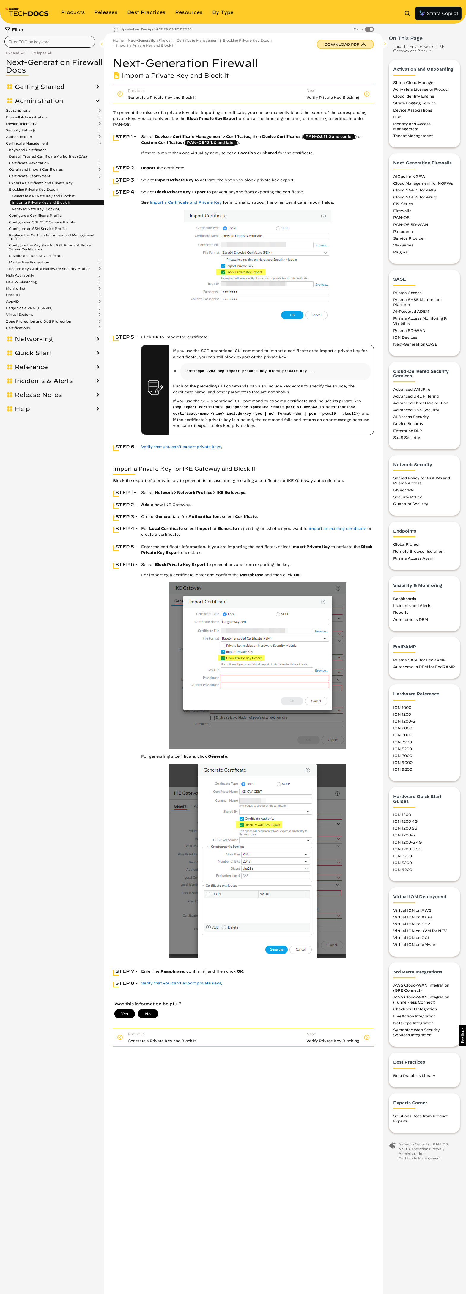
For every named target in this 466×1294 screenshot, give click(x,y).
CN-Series (403, 204)
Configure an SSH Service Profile (38, 228)
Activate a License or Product (421, 89)
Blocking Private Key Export (34, 189)
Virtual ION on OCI (411, 937)
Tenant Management (413, 136)
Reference (31, 367)
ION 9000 (403, 762)
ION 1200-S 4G (407, 842)
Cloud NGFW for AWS (414, 190)
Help (22, 409)
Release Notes (38, 395)
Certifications (18, 328)
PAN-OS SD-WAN (410, 224)
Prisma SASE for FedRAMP (419, 660)
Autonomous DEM (410, 619)
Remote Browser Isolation (418, 551)
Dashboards (404, 598)
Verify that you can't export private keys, (181, 447)
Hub (397, 117)
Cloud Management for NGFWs (423, 183)
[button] (462, 1035)
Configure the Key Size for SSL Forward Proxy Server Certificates (50, 247)
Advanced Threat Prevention (420, 403)
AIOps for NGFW (409, 176)
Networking (34, 339)
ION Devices (405, 337)
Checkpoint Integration (415, 1009)
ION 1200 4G (405, 821)
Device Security (408, 423)
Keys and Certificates (27, 150)
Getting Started (39, 87)
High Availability (20, 275)
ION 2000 (402, 728)
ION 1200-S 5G (407, 849)
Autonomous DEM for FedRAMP (424, 667)
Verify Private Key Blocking (36, 209)
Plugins (400, 252)
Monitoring (15, 288)
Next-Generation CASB (415, 344)
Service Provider (409, 238)
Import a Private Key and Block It (41, 202)
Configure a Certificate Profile (35, 215)
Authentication (19, 137)
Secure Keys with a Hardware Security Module (49, 269)
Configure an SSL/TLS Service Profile (42, 222)
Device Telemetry (21, 123)
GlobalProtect (406, 544)
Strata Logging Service (414, 103)
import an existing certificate (337, 528)
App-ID (12, 301)
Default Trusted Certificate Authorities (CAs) (48, 156)
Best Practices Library (414, 1075)
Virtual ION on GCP (411, 924)
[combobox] (49, 42)
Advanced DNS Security (416, 410)
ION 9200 (402, 769)
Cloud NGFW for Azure (415, 197)
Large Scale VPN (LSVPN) (29, 308)
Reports (400, 612)
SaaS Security (406, 437)
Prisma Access (407, 292)
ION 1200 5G (405, 828)
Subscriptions (18, 110)
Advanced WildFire (411, 389)
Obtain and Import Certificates (36, 169)
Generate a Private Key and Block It (43, 196)
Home (118, 40)
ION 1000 (402, 707)
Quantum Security (410, 504)
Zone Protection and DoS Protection (38, 321)
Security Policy (407, 497)
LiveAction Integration (414, 1016)
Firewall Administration (26, 117)
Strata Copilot (438, 13)
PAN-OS (401, 217)
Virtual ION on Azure (413, 917)
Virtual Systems (19, 314)
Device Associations (412, 110)
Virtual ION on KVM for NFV (420, 931)
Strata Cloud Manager (414, 82)
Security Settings (21, 130)
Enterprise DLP (407, 430)
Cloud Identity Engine (413, 96)
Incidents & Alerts (44, 381)
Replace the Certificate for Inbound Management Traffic (52, 237)
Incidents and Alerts (412, 605)
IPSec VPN (403, 490)
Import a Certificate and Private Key (186, 202)
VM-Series (403, 245)
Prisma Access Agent (413, 558)
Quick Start (33, 353)
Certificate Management (27, 143)
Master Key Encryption (29, 262)
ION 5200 (402, 749)
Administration (39, 101)
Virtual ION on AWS (412, 910)
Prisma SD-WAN (409, 330)
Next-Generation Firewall (150, 40)
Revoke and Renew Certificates (36, 255)
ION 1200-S (404, 721)
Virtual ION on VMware (415, 944)
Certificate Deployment (29, 176)
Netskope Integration (413, 1023)
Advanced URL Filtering (416, 396)
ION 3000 (402, 735)
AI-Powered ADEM (411, 311)
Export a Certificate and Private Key (41, 183)
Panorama (403, 231)
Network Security (414, 1144)
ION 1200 (402, 714)
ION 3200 (402, 742)
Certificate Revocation (29, 163)
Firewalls (402, 210)
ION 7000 (402, 755)
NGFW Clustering (21, 282)
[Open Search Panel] (409, 13)
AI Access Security (411, 416)
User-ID (13, 295)
